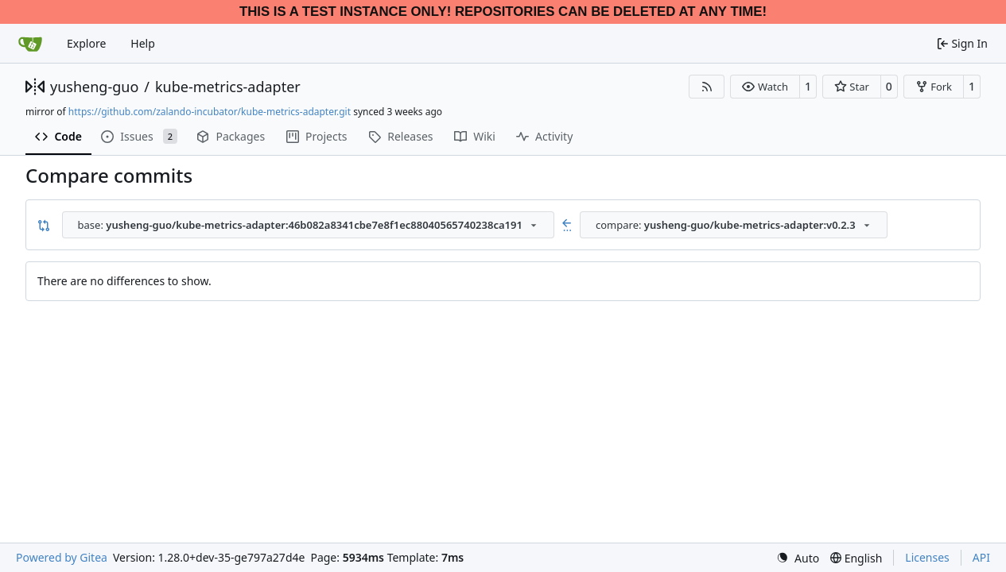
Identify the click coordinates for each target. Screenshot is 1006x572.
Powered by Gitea (61, 557)
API (981, 557)
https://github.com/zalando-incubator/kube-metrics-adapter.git (209, 111)
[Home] (30, 43)
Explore (86, 43)
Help (142, 43)
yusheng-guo (94, 87)
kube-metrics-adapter (228, 87)
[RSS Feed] (707, 87)
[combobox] (308, 224)
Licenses (927, 557)
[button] (764, 87)
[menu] (797, 558)
